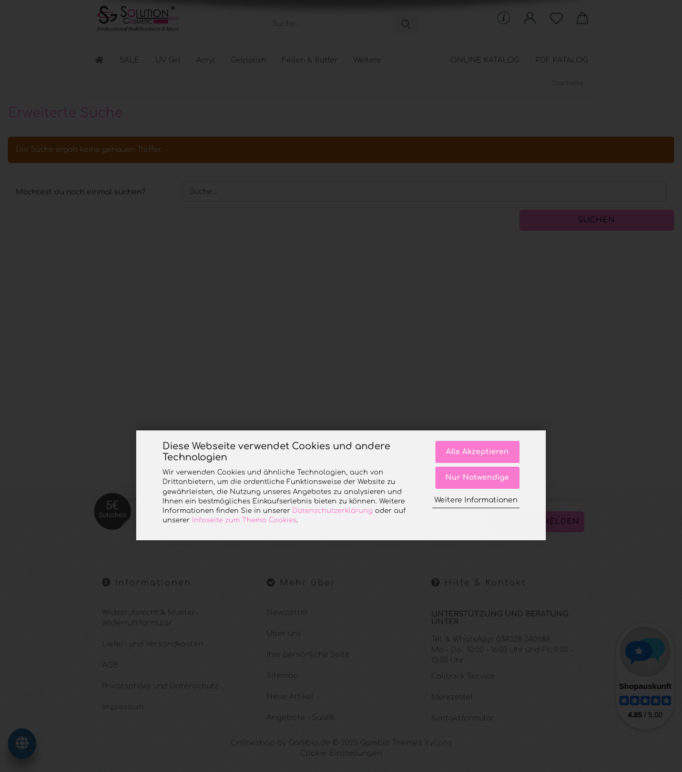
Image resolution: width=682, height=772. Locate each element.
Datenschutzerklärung (332, 510)
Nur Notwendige (477, 477)
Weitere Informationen (475, 500)
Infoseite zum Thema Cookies (244, 520)
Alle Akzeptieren (477, 452)
